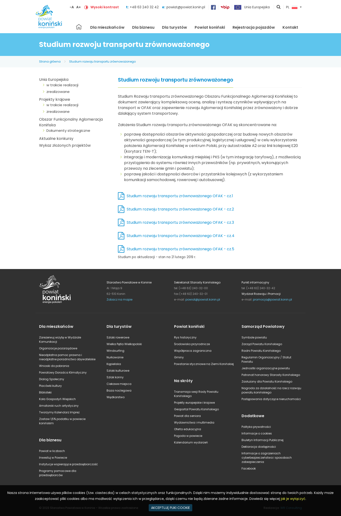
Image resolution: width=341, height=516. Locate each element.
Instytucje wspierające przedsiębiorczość (68, 464)
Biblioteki (45, 392)
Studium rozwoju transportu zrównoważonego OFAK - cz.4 (180, 235)
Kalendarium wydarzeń (191, 442)
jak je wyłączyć (293, 498)
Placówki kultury (50, 386)
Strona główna (79, 26)
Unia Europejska (53, 79)
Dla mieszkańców (107, 27)
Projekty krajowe (54, 99)
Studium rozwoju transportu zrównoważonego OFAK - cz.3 (180, 222)
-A (72, 7)
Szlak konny (115, 377)
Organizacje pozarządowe (58, 348)
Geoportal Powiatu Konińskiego (196, 409)
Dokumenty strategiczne (68, 130)
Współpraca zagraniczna (192, 351)
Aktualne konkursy (56, 138)
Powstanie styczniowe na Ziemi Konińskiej (204, 364)
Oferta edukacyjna (187, 429)
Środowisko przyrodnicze (192, 344)
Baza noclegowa (119, 390)
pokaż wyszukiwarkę (278, 7)
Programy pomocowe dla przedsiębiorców (57, 473)
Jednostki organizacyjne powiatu (266, 368)
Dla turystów (174, 27)
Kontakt (290, 27)
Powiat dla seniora (187, 416)
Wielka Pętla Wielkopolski (124, 344)
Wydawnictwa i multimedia (194, 422)
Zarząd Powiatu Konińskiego (262, 344)
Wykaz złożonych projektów (65, 145)
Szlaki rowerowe (118, 337)
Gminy (179, 357)
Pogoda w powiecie (188, 436)
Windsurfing (115, 351)
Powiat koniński (210, 27)
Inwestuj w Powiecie (53, 458)
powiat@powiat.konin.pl (185, 7)
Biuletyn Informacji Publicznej (262, 440)
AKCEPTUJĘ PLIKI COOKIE (170, 507)
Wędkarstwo (116, 397)
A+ (78, 7)
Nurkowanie (115, 357)
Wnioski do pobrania (54, 366)
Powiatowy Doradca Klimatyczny (63, 372)
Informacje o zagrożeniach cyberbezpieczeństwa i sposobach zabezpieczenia (267, 457)
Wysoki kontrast (104, 7)
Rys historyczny (185, 337)
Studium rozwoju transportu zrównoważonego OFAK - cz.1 (180, 196)
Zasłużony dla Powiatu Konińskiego (267, 381)
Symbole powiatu (254, 337)
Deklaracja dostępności (259, 447)
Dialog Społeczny (51, 379)
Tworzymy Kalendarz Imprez (59, 412)
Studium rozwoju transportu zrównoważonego (102, 61)
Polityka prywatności (256, 427)
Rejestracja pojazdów (254, 27)
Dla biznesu (143, 27)
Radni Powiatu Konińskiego (261, 351)
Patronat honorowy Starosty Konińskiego (271, 375)
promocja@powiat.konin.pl (272, 299)
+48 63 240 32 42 (145, 7)
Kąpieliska (114, 364)
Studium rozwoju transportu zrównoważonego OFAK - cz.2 (180, 209)
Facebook (249, 468)
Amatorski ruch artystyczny (59, 406)
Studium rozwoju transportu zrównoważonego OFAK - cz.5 (180, 249)
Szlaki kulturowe (118, 371)
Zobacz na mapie (119, 299)
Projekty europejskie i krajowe (194, 403)
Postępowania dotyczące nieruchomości (271, 399)
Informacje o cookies (257, 433)
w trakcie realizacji (62, 84)
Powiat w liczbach (52, 451)
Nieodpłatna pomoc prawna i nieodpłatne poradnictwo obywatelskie (67, 357)
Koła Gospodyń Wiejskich (57, 399)
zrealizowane (58, 91)
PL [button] (291, 7)
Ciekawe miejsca (119, 384)
